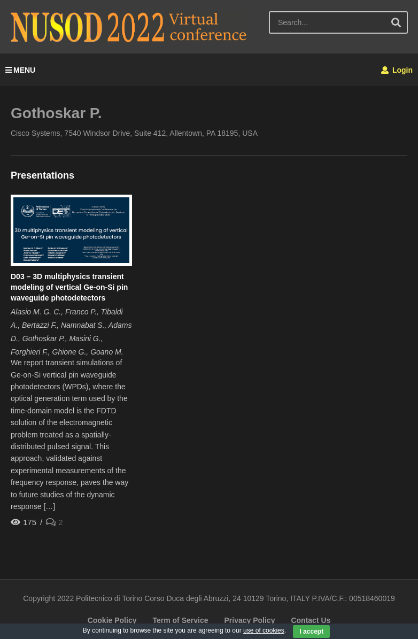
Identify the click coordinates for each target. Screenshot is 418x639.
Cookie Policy (112, 620)
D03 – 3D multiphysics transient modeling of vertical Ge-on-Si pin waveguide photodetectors (69, 287)
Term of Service (180, 620)
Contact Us (310, 620)
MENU (20, 70)
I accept (311, 631)
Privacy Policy (249, 620)
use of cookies (263, 630)
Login (397, 70)
